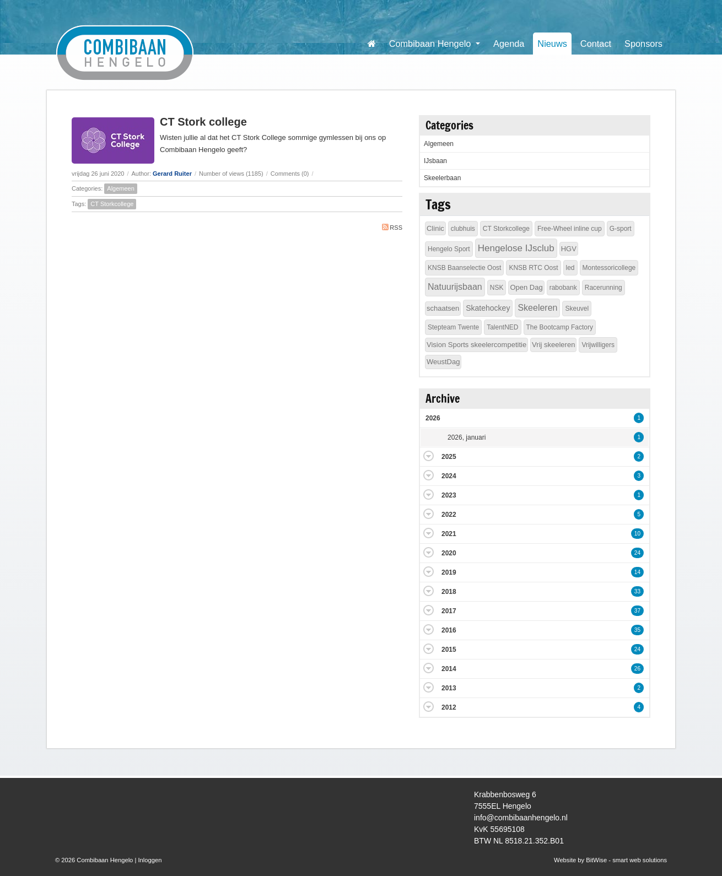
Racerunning (603, 287)
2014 (448, 669)
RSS (392, 227)
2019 (448, 572)
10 (637, 534)
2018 (448, 592)
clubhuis (463, 228)
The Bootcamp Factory (559, 327)
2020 (448, 553)
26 (637, 669)
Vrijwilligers (598, 345)
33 (637, 591)
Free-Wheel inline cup (569, 228)
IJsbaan (435, 161)
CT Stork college (203, 122)
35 (637, 630)
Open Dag (526, 287)
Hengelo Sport (449, 249)
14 (637, 572)
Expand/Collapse (428, 456)
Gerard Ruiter (172, 173)
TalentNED (502, 327)
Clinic (435, 228)
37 (637, 611)
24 (637, 553)
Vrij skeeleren (553, 344)
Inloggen (149, 860)
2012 (448, 707)
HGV (568, 249)
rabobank (563, 287)
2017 (448, 611)
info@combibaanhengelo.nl (521, 817)
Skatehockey (488, 308)
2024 (448, 476)
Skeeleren (537, 307)
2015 (448, 649)
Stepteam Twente (453, 327)
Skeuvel (577, 308)
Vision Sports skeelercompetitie (476, 344)
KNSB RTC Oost (533, 268)
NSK (497, 287)
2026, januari (467, 437)
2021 (448, 534)
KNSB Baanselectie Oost (464, 268)
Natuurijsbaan (455, 286)
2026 (432, 418)
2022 (448, 514)
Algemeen (120, 188)
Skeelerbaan (442, 178)
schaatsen (443, 308)
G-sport (621, 228)
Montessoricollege (609, 268)
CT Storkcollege (111, 204)
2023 (448, 495)
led (570, 268)
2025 (448, 457)
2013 (448, 688)
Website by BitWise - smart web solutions (610, 860)
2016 (448, 630)
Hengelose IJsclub (516, 248)
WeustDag (443, 362)
